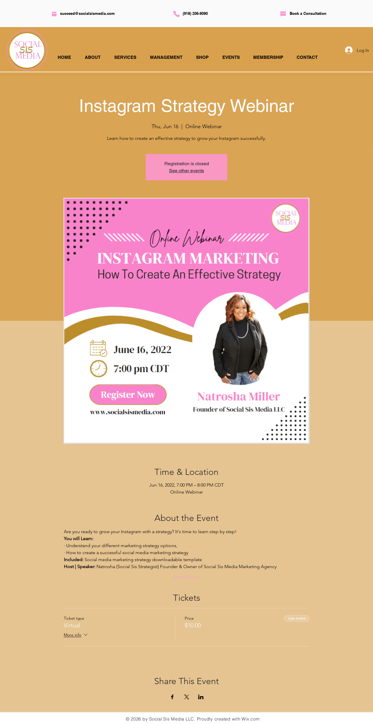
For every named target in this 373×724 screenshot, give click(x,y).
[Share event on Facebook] (172, 697)
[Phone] (176, 14)
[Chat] (283, 14)
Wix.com (251, 719)
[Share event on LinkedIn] (201, 697)
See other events (186, 170)
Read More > (186, 576)
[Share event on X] (186, 697)
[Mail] (54, 14)
